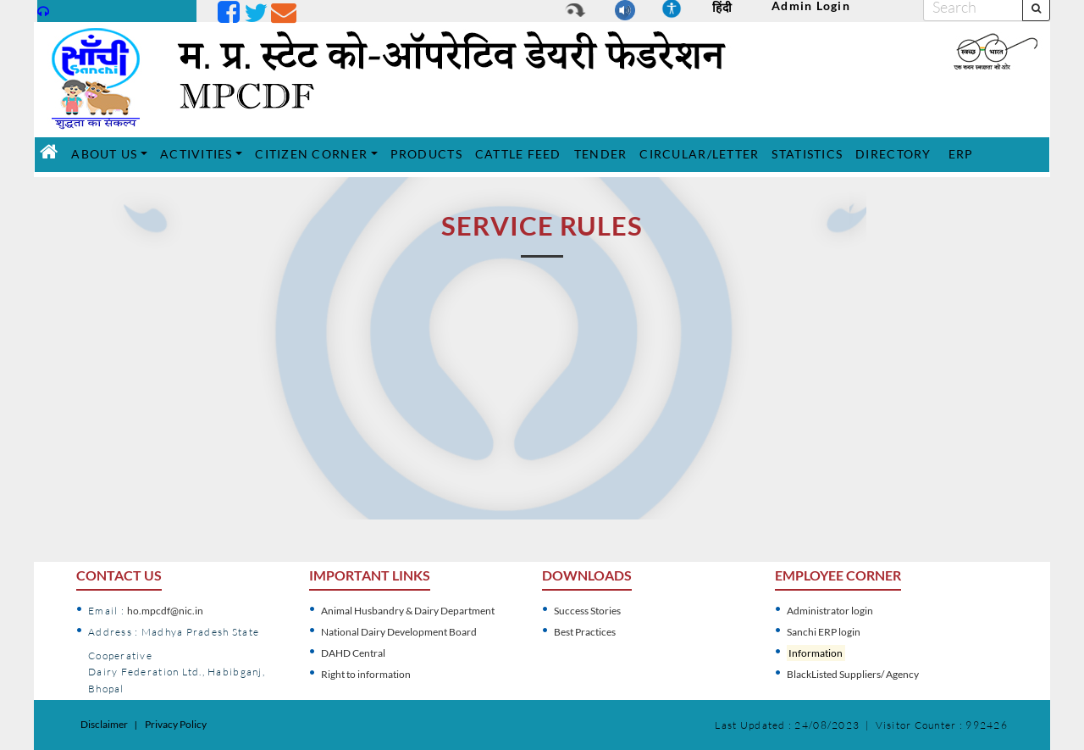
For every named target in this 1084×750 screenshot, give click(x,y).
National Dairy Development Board (399, 631)
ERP (963, 153)
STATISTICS (809, 153)
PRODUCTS (428, 153)
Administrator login (830, 610)
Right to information (366, 674)
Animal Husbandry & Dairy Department (408, 610)
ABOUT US (104, 154)
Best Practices (585, 631)
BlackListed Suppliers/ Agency (853, 674)
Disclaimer (104, 724)
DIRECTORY (895, 153)
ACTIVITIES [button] (196, 154)
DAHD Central (353, 653)
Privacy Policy (176, 724)
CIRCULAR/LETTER (701, 153)
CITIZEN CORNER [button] (311, 154)
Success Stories (587, 610)
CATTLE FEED (520, 153)
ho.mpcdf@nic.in (165, 610)
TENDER (603, 153)
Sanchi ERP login (823, 631)
